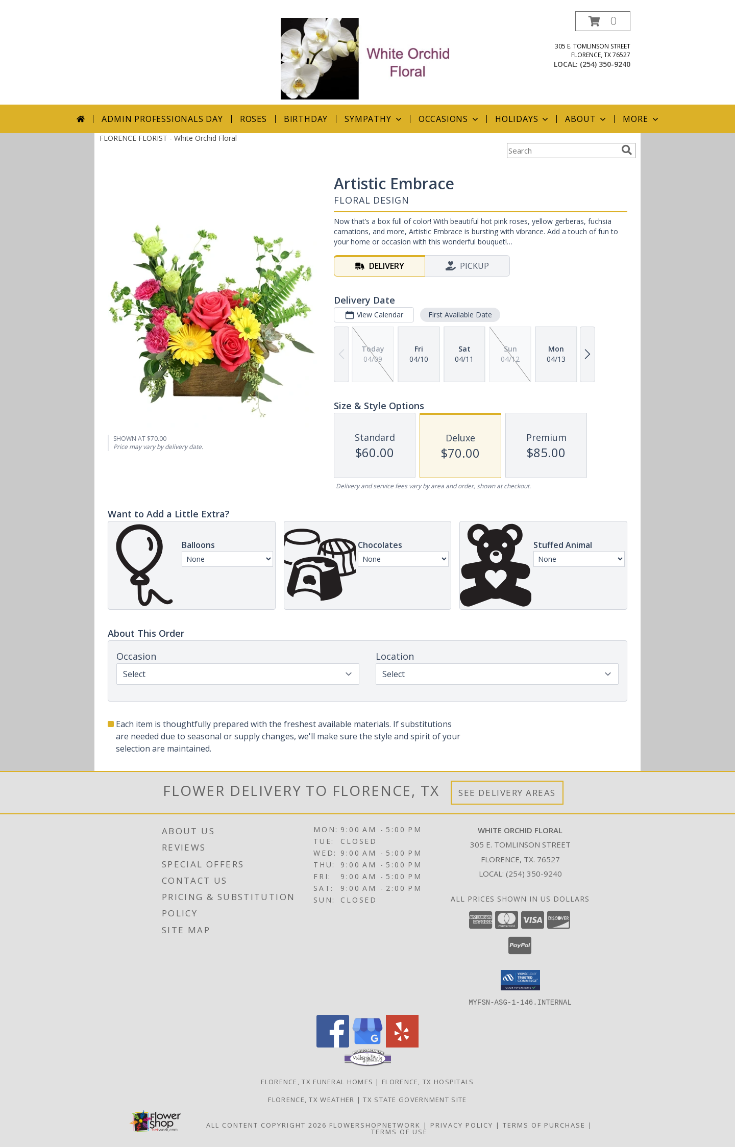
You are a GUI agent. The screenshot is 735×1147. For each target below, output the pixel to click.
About (586, 118)
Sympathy (374, 118)
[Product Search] (562, 150)
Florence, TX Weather (311, 1099)
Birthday (306, 118)
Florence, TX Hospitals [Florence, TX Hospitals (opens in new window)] (428, 1081)
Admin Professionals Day (162, 118)
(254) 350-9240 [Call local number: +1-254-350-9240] (605, 64)
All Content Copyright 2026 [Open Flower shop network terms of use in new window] (266, 1124)
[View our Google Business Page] (367, 1044)
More (641, 118)
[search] (627, 150)
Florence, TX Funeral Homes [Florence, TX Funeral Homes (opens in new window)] (317, 1081)
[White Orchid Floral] (368, 58)
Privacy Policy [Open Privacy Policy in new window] (461, 1124)
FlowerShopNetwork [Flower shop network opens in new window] (375, 1124)
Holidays (522, 118)
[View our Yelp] (402, 1044)
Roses (253, 118)
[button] (602, 21)
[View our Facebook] (332, 1044)
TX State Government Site (415, 1099)
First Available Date (460, 314)
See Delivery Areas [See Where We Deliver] (507, 793)
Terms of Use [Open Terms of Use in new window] (399, 1131)
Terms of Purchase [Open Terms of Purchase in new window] (544, 1124)
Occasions (449, 118)
